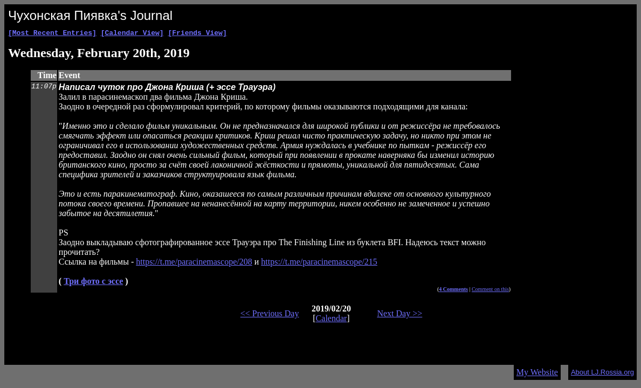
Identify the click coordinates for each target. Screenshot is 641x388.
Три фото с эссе (93, 282)
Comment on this (490, 291)
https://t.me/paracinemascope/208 (194, 263)
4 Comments (453, 291)
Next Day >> (399, 315)
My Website (537, 372)
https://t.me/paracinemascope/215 (319, 263)
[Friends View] (197, 34)
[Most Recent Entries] (52, 34)
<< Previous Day (269, 315)
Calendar (331, 319)
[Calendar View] (132, 34)
